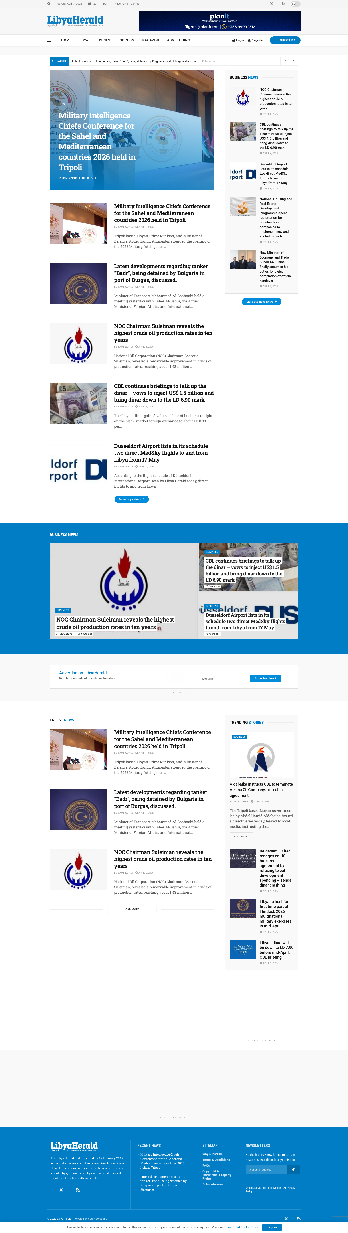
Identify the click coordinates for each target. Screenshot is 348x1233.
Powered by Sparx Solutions (90, 1218)
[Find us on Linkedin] (70, 1190)
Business (104, 40)
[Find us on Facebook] (53, 1190)
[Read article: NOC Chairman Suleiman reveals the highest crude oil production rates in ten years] (78, 343)
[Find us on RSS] (78, 1190)
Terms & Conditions (216, 1160)
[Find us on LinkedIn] (293, 1219)
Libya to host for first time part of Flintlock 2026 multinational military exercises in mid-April (275, 914)
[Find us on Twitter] (61, 1190)
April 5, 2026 (269, 242)
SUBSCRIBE (285, 40)
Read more (243, 835)
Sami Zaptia (69, 178)
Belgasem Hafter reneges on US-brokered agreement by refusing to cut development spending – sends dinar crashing (275, 868)
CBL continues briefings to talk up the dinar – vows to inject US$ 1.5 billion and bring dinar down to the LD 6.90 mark (164, 392)
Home (66, 40)
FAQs (206, 1166)
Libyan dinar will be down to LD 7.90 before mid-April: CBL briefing (276, 950)
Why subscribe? (213, 1154)
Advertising (121, 3)
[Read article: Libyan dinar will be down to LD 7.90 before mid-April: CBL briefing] (243, 949)
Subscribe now (212, 1184)
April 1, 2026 (269, 891)
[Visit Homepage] (75, 21)
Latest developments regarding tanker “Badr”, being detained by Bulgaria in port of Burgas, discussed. (161, 273)
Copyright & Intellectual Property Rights (216, 1175)
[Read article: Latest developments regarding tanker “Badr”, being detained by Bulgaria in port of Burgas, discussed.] (78, 283)
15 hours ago (85, 633)
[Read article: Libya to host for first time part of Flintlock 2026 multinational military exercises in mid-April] (243, 909)
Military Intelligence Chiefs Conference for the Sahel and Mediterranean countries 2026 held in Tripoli (135, 61)
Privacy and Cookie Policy (241, 1227)
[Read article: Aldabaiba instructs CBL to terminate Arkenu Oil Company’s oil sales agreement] (262, 755)
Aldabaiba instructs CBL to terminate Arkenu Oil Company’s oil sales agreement (261, 790)
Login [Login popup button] (238, 40)
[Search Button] (49, 4)
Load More (132, 909)
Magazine (151, 40)
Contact (135, 3)
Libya (83, 40)
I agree (272, 1227)
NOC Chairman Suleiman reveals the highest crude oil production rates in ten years (163, 332)
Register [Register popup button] (256, 40)
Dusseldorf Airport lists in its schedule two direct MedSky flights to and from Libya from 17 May (161, 452)
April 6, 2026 (144, 227)
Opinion (127, 40)
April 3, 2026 (260, 801)
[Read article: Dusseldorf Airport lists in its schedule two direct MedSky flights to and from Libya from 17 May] (78, 463)
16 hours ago (213, 633)
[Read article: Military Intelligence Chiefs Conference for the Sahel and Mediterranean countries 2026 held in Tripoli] (78, 223)
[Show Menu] (49, 40)
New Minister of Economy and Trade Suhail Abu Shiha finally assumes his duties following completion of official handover (276, 267)
